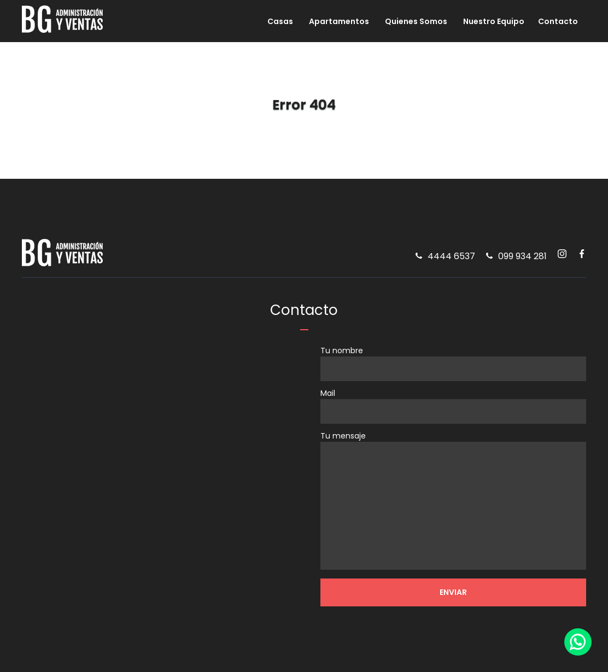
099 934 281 (522, 258)
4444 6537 (451, 258)
